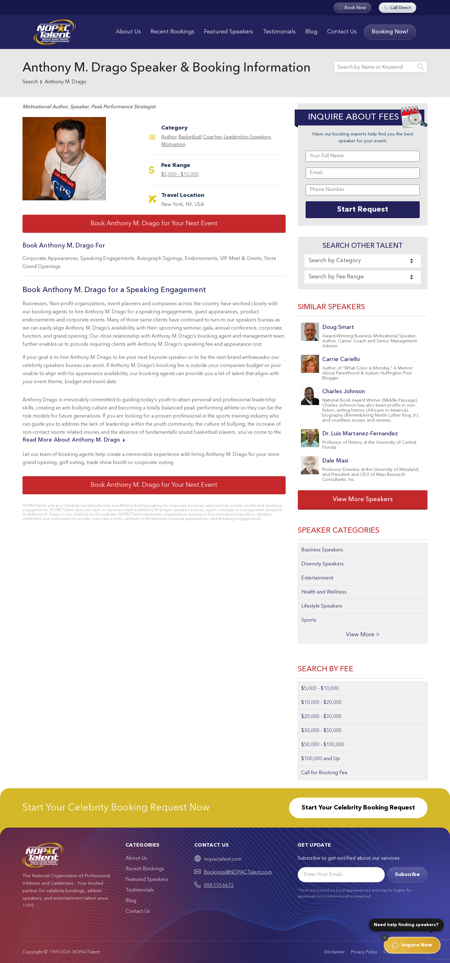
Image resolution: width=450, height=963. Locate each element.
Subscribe (407, 874)
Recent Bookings (172, 32)
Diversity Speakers (322, 564)
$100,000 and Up (320, 758)
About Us (128, 32)
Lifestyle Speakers (321, 606)
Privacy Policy (364, 952)
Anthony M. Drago (65, 82)
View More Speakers (363, 499)
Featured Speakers (228, 32)
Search (30, 82)
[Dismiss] (384, 937)
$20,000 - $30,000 (321, 716)
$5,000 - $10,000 (180, 174)
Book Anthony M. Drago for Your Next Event (154, 224)
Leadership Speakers (247, 137)
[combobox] (362, 260)
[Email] (341, 874)
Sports (308, 620)
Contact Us (342, 32)
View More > (363, 635)
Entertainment (317, 578)
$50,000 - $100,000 (322, 744)
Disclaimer (334, 952)
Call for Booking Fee (324, 772)
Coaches (212, 137)
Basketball (190, 137)
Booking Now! (390, 32)
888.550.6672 (219, 885)
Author (169, 137)
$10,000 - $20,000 (321, 702)
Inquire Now (412, 945)
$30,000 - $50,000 (321, 730)
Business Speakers (322, 550)
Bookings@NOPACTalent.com (238, 872)
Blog (311, 32)
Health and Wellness (324, 592)
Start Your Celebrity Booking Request (358, 808)
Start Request (362, 209)
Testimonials (279, 32)
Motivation (173, 144)
